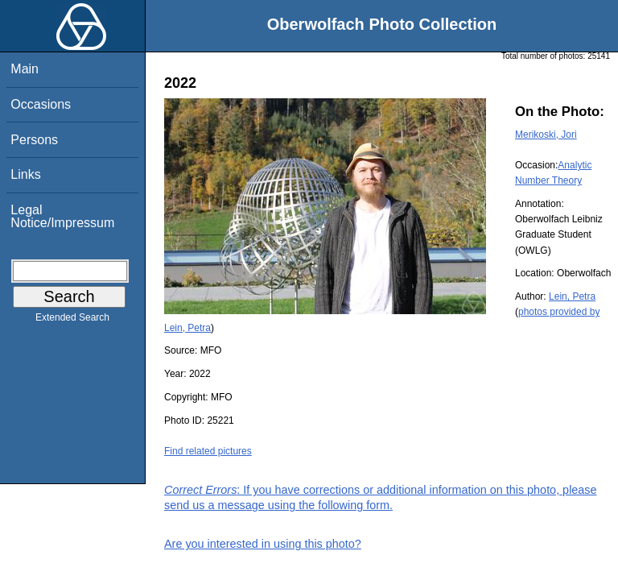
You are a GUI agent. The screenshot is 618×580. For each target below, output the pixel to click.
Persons (34, 140)
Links (25, 174)
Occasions (40, 104)
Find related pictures (208, 451)
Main (24, 69)
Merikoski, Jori (546, 134)
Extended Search (72, 320)
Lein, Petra (572, 296)
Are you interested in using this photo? (262, 543)
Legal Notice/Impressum (62, 216)
